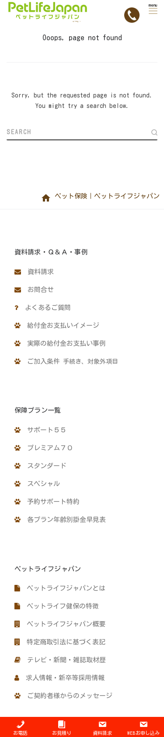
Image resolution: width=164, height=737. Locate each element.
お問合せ (34, 289)
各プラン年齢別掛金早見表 (60, 519)
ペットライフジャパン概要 (59, 624)
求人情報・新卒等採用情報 (59, 677)
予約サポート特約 (47, 501)
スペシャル (37, 483)
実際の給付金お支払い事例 (60, 343)
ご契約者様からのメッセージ (63, 695)
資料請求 (34, 271)
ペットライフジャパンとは (59, 588)
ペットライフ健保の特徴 (56, 606)
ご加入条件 (66, 361)
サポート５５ (40, 430)
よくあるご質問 (42, 307)
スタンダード (40, 465)
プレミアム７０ (43, 448)
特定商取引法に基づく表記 (59, 642)
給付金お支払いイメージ (56, 325)
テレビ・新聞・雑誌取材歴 (60, 660)
